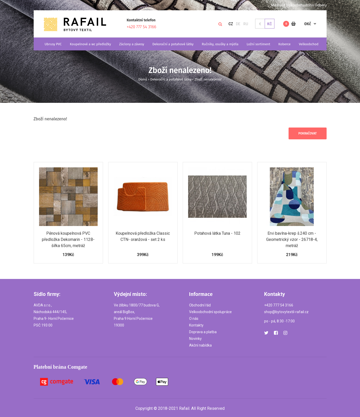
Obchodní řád (200, 305)
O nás (193, 318)
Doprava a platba (203, 332)
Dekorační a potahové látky (170, 79)
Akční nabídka (200, 345)
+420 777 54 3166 (141, 26)
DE (238, 24)
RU (245, 24)
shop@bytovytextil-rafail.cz (286, 312)
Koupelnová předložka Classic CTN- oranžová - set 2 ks (143, 236)
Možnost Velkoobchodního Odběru (299, 5)
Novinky (195, 339)
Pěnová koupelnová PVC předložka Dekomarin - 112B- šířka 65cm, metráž (68, 239)
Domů (142, 79)
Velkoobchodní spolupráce (210, 312)
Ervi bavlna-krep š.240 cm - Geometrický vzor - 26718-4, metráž (292, 239)
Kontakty (196, 325)
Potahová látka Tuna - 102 (217, 233)
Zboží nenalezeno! (208, 79)
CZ (230, 24)
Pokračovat (307, 133)
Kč (269, 24)
